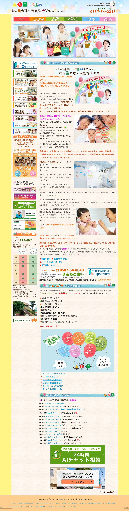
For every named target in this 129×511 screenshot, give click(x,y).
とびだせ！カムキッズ (54, 443)
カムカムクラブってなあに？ (54, 373)
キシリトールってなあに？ (53, 386)
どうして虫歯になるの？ (52, 383)
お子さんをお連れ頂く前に (51, 262)
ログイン (126, 507)
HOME (15, 23)
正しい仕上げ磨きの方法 (52, 389)
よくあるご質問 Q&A (53, 23)
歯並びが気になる (61, 259)
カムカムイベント (52, 431)
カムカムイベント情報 (90, 23)
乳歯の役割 (45, 259)
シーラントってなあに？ (52, 380)
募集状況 (73, 400)
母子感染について (48, 265)
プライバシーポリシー (6, 507)
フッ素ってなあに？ (50, 377)
